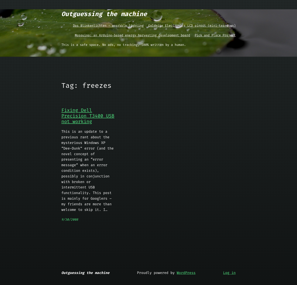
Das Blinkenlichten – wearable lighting (108, 26)
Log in (229, 272)
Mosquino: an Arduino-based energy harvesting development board (132, 35)
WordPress (186, 272)
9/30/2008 (69, 219)
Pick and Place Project (215, 35)
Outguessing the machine (104, 14)
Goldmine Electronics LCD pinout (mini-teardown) (192, 26)
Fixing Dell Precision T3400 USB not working (87, 116)
